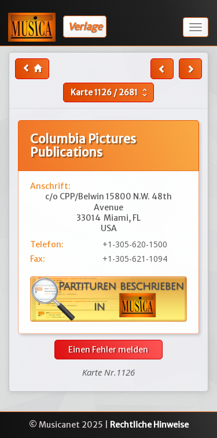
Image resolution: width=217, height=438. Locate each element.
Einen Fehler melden (108, 349)
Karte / (110, 92)
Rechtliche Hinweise (149, 425)
